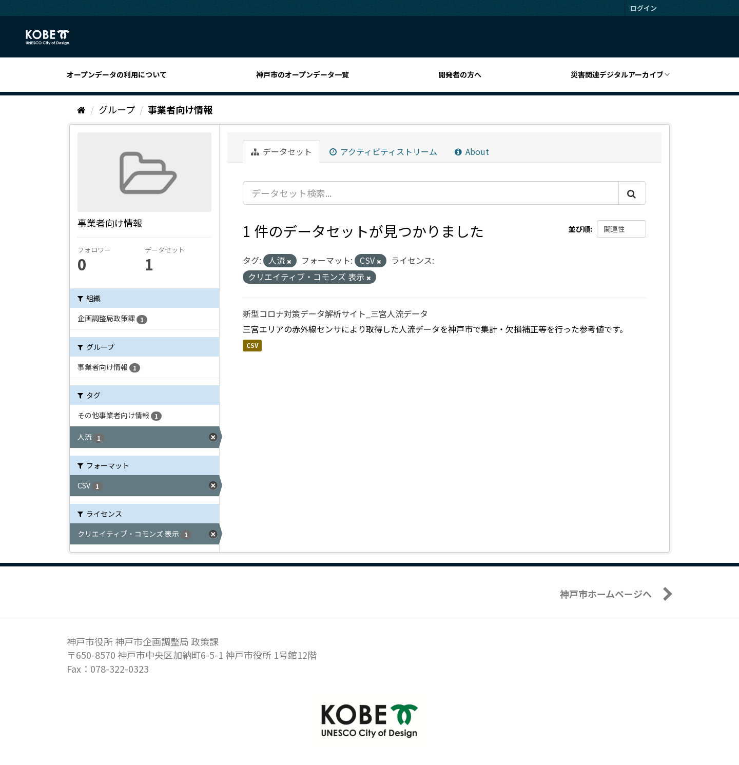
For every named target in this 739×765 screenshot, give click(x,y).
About (472, 151)
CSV (252, 345)
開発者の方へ (459, 74)
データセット (281, 151)
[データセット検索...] (431, 193)
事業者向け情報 (180, 109)
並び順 (579, 229)
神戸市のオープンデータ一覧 (302, 74)
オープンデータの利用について (117, 74)
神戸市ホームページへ (606, 593)
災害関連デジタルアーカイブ (617, 74)
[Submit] (632, 193)
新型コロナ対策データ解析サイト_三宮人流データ (335, 313)
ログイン (643, 8)
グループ (117, 109)
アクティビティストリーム (383, 151)
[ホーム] (81, 109)
